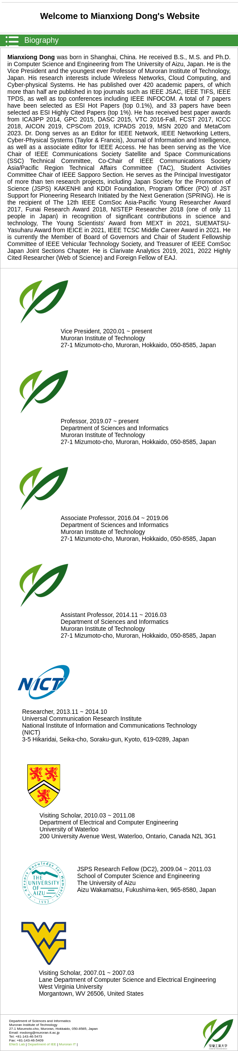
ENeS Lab (17, 1044)
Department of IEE (42, 1044)
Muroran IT (68, 1044)
